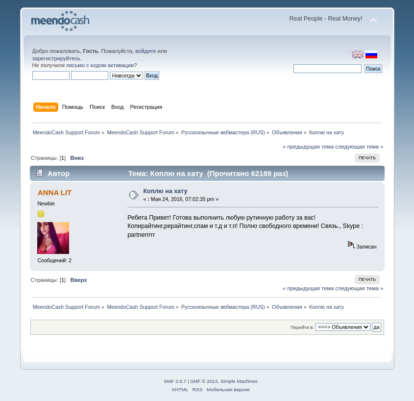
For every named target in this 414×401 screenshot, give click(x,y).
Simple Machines (239, 381)
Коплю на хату (165, 191)
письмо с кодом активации (100, 65)
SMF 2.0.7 (175, 381)
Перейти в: (302, 327)
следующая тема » (359, 147)
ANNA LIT (55, 192)
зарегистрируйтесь (56, 58)
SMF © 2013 (204, 381)
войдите (145, 51)
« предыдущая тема (308, 147)
